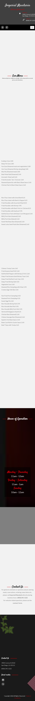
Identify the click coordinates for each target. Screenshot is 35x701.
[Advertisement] (17, 52)
